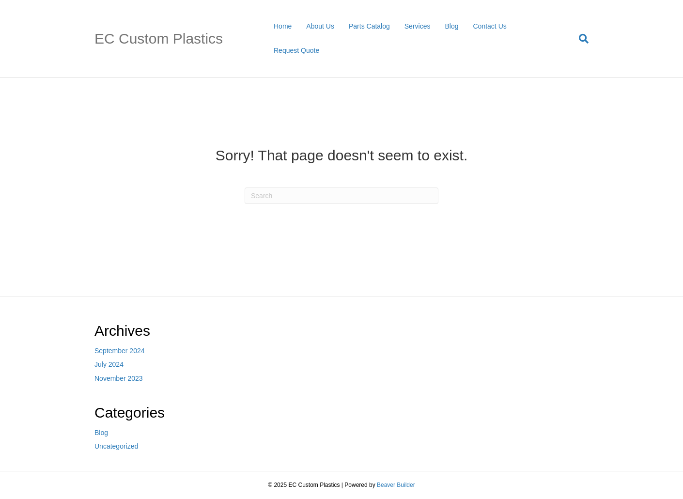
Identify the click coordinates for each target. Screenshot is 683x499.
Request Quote (296, 50)
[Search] (580, 39)
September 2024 (119, 351)
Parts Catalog (369, 26)
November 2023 (118, 378)
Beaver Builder (396, 485)
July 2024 (109, 364)
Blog (451, 26)
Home (283, 26)
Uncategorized (116, 446)
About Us (320, 26)
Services (417, 26)
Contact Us (490, 26)
